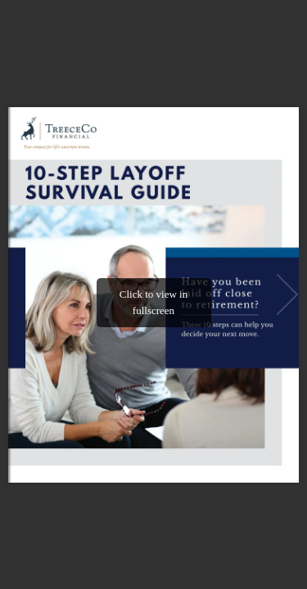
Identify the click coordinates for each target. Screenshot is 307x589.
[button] (287, 294)
